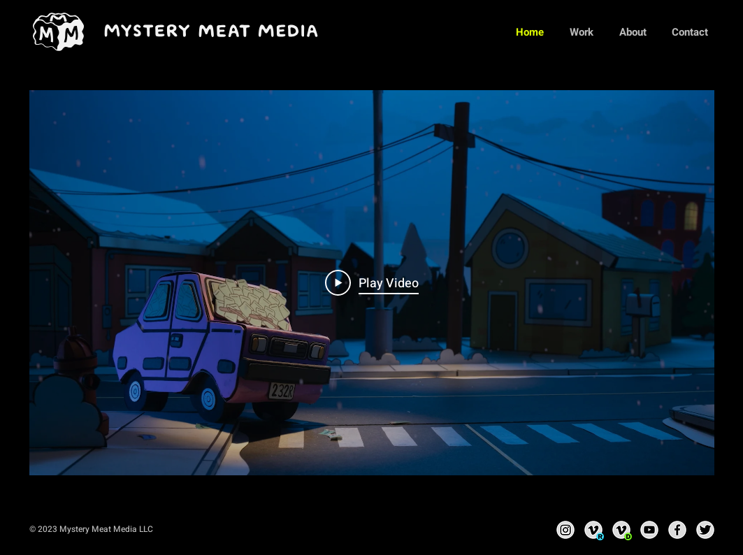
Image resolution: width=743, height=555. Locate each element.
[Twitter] (705, 529)
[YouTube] (649, 529)
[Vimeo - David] (621, 529)
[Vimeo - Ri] (593, 529)
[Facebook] (677, 529)
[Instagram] (565, 529)
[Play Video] (372, 283)
